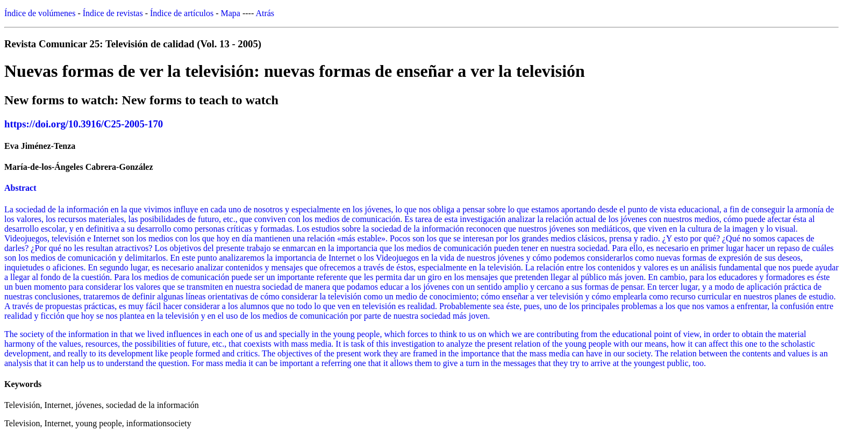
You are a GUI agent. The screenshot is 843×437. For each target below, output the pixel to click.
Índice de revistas (113, 13)
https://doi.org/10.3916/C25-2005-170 (83, 124)
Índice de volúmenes (39, 13)
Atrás (264, 13)
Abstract (20, 187)
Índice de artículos (181, 13)
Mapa (230, 13)
